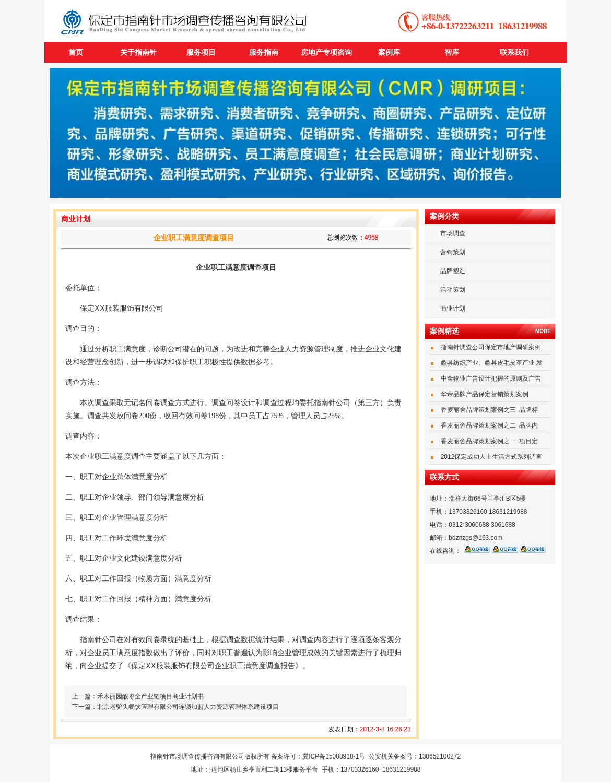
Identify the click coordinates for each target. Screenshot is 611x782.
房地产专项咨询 (326, 52)
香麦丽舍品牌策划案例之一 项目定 (489, 441)
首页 (75, 52)
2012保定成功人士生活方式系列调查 (492, 456)
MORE (543, 331)
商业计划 (452, 308)
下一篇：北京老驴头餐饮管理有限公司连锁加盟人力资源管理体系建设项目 (175, 706)
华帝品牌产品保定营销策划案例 (484, 394)
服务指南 (263, 52)
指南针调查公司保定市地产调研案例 (491, 347)
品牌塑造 (452, 271)
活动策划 (452, 289)
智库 (451, 52)
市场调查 (452, 233)
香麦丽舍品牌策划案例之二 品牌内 (489, 425)
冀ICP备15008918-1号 (333, 756)
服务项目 (201, 52)
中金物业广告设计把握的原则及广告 (491, 378)
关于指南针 (138, 52)
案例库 (389, 52)
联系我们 (514, 52)
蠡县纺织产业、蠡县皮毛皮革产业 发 (492, 362)
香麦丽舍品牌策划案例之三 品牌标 (489, 409)
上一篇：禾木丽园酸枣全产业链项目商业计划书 (138, 696)
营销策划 (452, 252)
